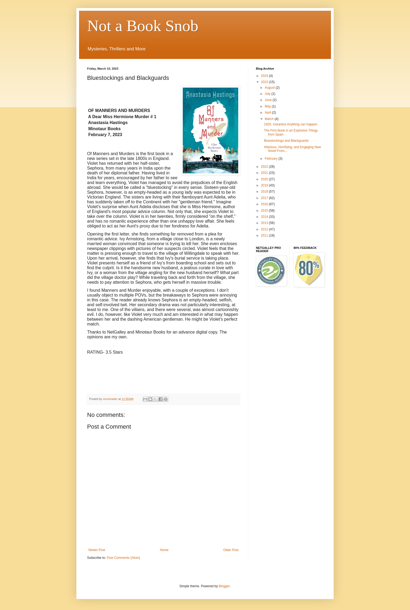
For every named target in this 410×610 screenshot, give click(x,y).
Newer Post (96, 550)
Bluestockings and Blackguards (286, 141)
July (268, 94)
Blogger (224, 586)
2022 (265, 167)
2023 (265, 82)
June (269, 100)
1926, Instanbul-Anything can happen (290, 124)
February (271, 158)
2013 (265, 223)
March (270, 119)
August (270, 87)
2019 (265, 185)
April (268, 112)
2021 (265, 173)
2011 (265, 235)
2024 (265, 76)
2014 (265, 217)
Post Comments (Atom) (123, 558)
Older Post (230, 550)
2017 (265, 198)
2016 (265, 204)
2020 (265, 179)
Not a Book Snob (142, 26)
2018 (265, 191)
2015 (265, 210)
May (268, 106)
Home (164, 550)
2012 (265, 229)
